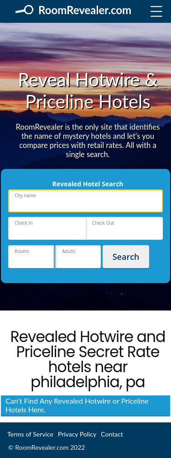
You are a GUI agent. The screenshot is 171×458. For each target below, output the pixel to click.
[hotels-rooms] (31, 256)
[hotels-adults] (78, 256)
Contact (112, 434)
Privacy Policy (77, 434)
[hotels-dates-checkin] (47, 228)
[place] (85, 201)
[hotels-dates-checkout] (124, 228)
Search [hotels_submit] (126, 256)
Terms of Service (30, 434)
